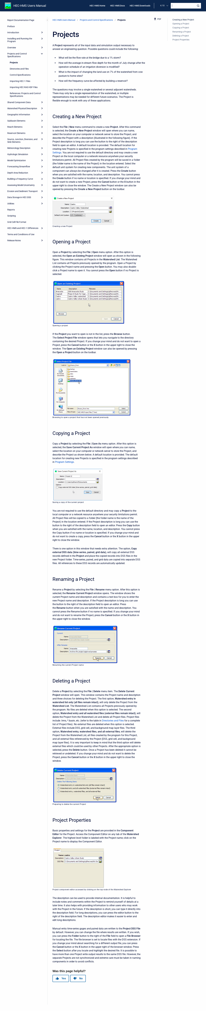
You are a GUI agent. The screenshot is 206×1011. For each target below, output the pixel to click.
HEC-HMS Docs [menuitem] (117, 5)
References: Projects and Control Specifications (25, 94)
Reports (11, 209)
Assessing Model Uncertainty (21, 185)
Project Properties (180, 39)
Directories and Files (19, 69)
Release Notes (14, 240)
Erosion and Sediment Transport (22, 191)
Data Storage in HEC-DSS (19, 197)
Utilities (10, 203)
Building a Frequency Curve (20, 179)
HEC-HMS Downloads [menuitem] (140, 5)
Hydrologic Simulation (17, 154)
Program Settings (64, 462)
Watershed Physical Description (22, 108)
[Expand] (42, 32)
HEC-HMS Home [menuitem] (97, 5)
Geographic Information (18, 114)
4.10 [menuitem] (162, 5)
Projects (14, 62)
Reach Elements (14, 127)
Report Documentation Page (20, 20)
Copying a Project (180, 27)
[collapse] (42, 54)
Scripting (11, 216)
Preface (11, 26)
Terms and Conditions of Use (20, 234)
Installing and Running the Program (19, 40)
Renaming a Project (181, 31)
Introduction (13, 32)
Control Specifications (20, 75)
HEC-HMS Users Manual (29, 5)
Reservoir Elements (16, 133)
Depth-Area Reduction (17, 173)
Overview (11, 47)
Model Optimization (16, 160)
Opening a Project (180, 23)
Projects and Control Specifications (17, 55)
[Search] (186, 6)
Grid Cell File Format (16, 222)
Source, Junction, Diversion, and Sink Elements (22, 140)
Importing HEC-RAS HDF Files (24, 87)
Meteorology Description (18, 148)
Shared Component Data (19, 102)
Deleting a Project (180, 35)
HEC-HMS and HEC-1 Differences (22, 228)
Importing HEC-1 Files (20, 81)
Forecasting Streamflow (18, 166)
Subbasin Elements (16, 121)
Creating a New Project (183, 19)
